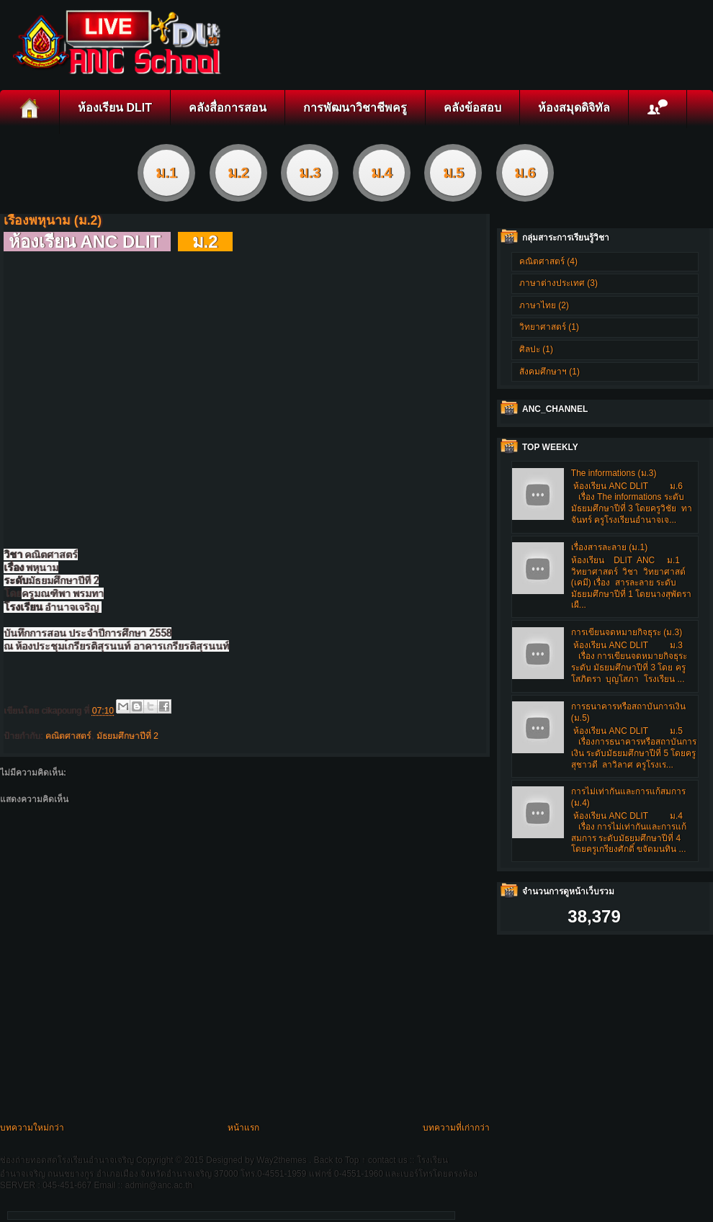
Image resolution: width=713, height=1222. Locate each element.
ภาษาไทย (537, 305)
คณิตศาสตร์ (68, 736)
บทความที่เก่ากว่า (456, 1128)
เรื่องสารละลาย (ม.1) (609, 547)
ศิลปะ (529, 349)
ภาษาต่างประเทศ (552, 283)
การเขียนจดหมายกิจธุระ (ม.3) (626, 632)
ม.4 (382, 173)
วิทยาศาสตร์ (542, 327)
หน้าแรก (243, 1128)
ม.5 (454, 173)
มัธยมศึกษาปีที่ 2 (127, 736)
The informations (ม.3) (614, 473)
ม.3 (309, 173)
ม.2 (238, 173)
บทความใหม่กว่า (32, 1128)
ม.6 (525, 173)
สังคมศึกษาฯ (543, 372)
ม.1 (166, 173)
